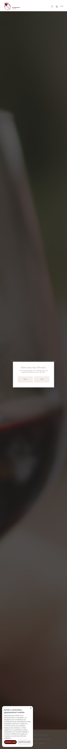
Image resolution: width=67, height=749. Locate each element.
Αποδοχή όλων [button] (10, 742)
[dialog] (17, 726)
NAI (25, 379)
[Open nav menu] (61, 6)
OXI (41, 379)
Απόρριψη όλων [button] (24, 742)
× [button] (30, 708)
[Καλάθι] (56, 6)
